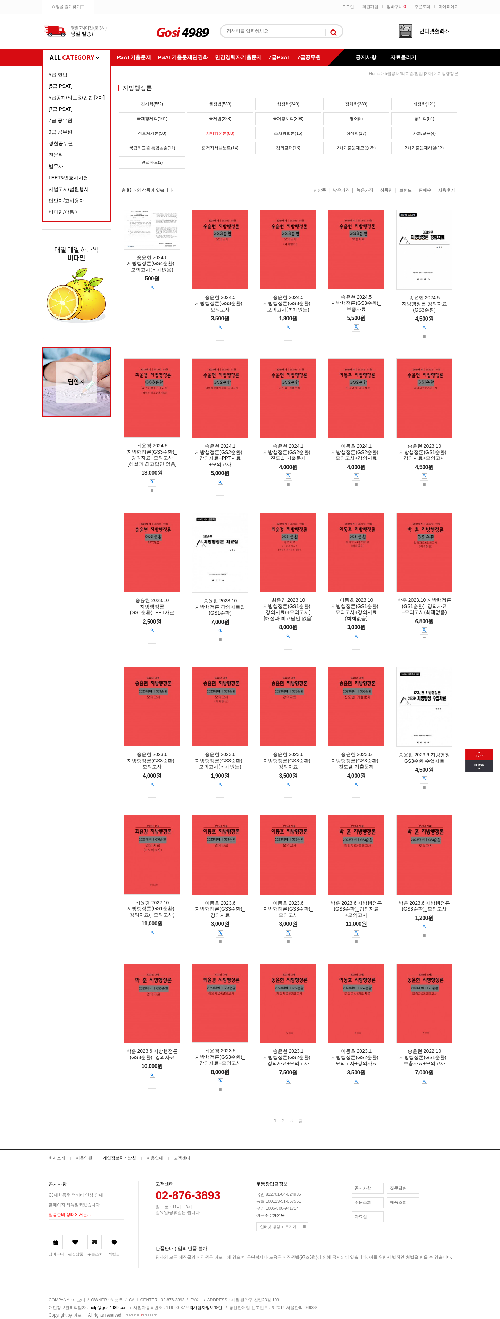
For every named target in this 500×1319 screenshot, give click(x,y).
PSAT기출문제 (134, 57)
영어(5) (356, 118)
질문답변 (398, 1188)
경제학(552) (152, 104)
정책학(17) (356, 133)
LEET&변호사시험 (68, 177)
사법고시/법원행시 (69, 189)
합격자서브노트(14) (220, 147)
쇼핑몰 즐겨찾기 (65, 6)
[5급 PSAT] (61, 86)
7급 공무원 (60, 120)
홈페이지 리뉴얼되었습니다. (75, 1204)
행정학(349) (288, 104)
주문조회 (422, 6)
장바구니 (396, 6)
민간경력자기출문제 (238, 57)
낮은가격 (341, 190)
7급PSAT (279, 57)
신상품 (320, 190)
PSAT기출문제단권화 (183, 57)
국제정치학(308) (288, 118)
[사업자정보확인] (208, 1307)
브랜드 (405, 190)
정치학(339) (356, 104)
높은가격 (365, 190)
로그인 (348, 6)
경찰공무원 (61, 143)
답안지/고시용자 (66, 200)
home (374, 73)
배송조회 (398, 1202)
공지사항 (366, 57)
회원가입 (370, 6)
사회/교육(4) (424, 133)
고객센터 (182, 1158)
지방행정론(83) (220, 133)
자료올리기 (403, 57)
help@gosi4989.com (109, 1307)
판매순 (425, 190)
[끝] (300, 1120)
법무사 (56, 166)
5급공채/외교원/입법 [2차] (77, 97)
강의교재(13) (288, 147)
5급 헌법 (58, 74)
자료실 (361, 1216)
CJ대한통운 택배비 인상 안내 (76, 1195)
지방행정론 (448, 73)
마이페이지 (449, 6)
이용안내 (155, 1158)
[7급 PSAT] (61, 109)
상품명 (386, 190)
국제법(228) (220, 118)
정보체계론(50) (152, 133)
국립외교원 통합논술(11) (152, 147)
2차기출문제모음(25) (356, 147)
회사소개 (57, 1158)
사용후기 (446, 190)
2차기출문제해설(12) (424, 147)
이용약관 (84, 1158)
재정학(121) (424, 104)
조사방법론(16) (288, 133)
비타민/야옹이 (64, 212)
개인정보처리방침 (119, 1158)
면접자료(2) (152, 162)
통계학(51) (424, 118)
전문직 (56, 155)
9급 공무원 (60, 132)
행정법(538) (220, 104)
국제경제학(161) (152, 118)
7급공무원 (309, 57)
